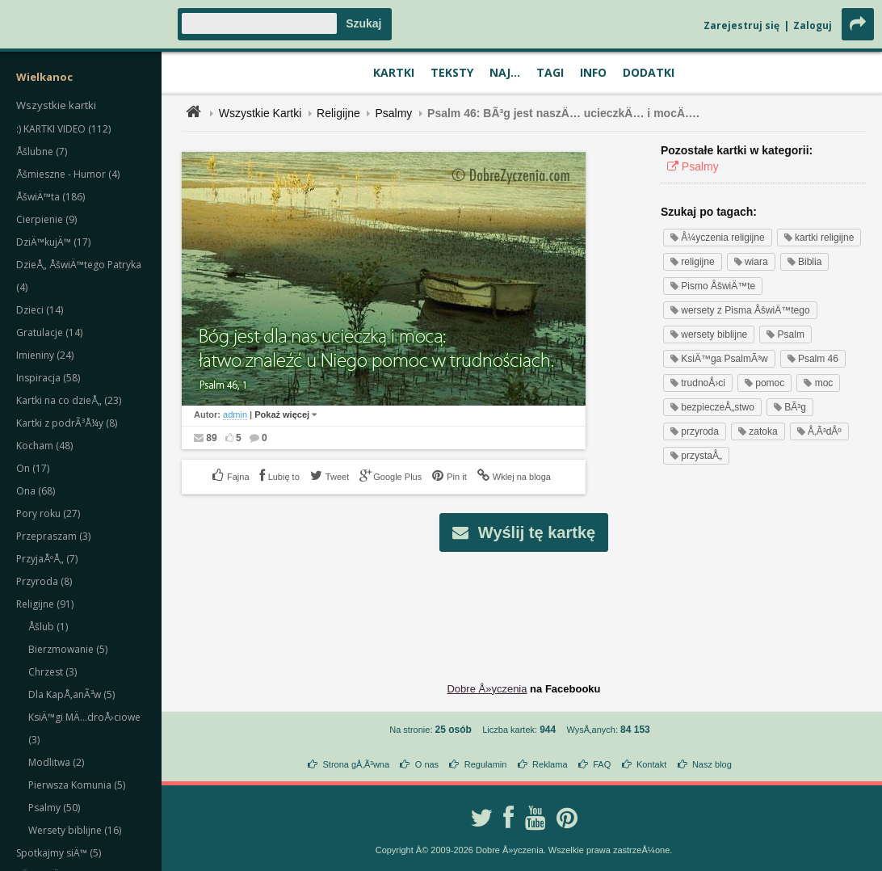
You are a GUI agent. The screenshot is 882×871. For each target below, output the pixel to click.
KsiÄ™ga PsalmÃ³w (719, 358)
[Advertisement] (524, 604)
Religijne (338, 113)
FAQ (602, 764)
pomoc (764, 383)
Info (593, 72)
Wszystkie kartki (56, 105)
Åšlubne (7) (41, 151)
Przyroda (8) (44, 581)
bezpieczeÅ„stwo (712, 407)
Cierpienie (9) (46, 219)
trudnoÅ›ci (697, 383)
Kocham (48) (44, 445)
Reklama (549, 764)
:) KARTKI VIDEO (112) (63, 129)
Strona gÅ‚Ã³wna (356, 764)
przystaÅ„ (696, 455)
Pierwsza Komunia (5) (76, 785)
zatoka (758, 431)
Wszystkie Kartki (260, 113)
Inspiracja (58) (48, 378)
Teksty (451, 72)
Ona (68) (35, 491)
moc (818, 383)
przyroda (694, 431)
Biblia (805, 261)
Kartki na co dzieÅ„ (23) (68, 400)
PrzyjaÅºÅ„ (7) (47, 559)
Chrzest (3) (52, 672)
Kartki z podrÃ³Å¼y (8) (66, 423)
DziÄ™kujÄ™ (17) (53, 242)
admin (235, 414)
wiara (751, 261)
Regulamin (485, 764)
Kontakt (651, 764)
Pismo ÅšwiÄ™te (712, 286)
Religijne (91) (45, 604)
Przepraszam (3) (53, 536)
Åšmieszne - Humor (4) (68, 174)
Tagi (550, 72)
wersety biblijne (708, 334)
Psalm (785, 334)
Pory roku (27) (48, 513)
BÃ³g (790, 407)
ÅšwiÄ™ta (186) (50, 197)
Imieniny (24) (45, 355)
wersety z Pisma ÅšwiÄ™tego (740, 310)
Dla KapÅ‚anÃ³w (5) (71, 694)
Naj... (504, 72)
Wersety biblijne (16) (74, 830)
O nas (427, 764)
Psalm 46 (813, 358)
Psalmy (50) (54, 807)
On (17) (32, 468)
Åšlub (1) (48, 626)
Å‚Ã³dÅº (819, 431)
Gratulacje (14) (49, 332)
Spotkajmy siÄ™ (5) (58, 853)
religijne (692, 261)
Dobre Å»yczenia (487, 689)
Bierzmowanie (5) (67, 649)
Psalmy (393, 113)
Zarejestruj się (741, 25)
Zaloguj (812, 25)
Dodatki (648, 72)
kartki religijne (819, 237)
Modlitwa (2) (56, 762)
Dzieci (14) (39, 310)
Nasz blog (712, 764)
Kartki (393, 72)
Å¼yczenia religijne (717, 237)
